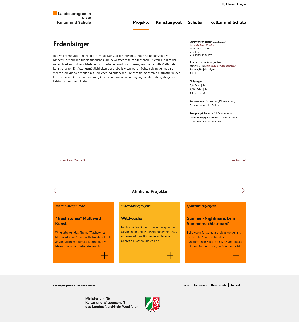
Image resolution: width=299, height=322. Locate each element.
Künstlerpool (169, 23)
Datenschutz (218, 285)
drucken (235, 160)
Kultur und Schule (228, 23)
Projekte (141, 23)
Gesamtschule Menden (202, 45)
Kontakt (235, 285)
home (231, 4)
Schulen (196, 23)
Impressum (200, 285)
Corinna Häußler (226, 65)
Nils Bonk (210, 65)
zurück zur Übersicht (72, 160)
